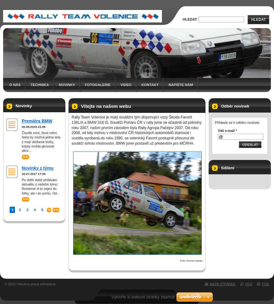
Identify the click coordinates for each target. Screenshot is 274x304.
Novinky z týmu (38, 168)
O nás (15, 85)
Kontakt (149, 85)
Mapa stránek (223, 284)
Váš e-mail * (227, 131)
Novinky (67, 85)
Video (125, 85)
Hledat (258, 19)
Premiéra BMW (37, 120)
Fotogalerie (98, 85)
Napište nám (180, 85)
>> (25, 157)
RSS (248, 284)
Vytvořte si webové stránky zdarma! (143, 297)
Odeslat (250, 145)
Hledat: (190, 19)
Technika (40, 85)
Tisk (265, 284)
